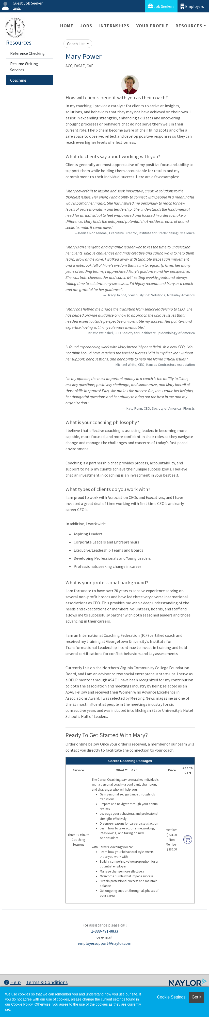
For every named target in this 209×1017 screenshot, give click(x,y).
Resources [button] (188, 26)
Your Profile (152, 26)
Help (12, 982)
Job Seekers (161, 6)
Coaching (18, 80)
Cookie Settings (171, 997)
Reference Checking (27, 53)
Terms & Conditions (47, 982)
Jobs (86, 26)
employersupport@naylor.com (104, 943)
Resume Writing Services (24, 66)
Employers (192, 6)
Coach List (76, 43)
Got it (196, 997)
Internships (114, 26)
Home (66, 26)
